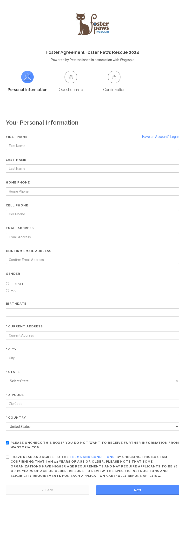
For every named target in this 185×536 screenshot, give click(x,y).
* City (11, 349)
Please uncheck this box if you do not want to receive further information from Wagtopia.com (92, 445)
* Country (16, 417)
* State (13, 372)
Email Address (20, 228)
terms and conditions (92, 457)
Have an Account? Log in (160, 137)
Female (15, 284)
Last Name (16, 160)
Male (13, 291)
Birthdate (16, 303)
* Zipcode (15, 395)
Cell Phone (17, 205)
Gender (13, 273)
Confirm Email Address (28, 251)
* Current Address (24, 326)
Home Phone (18, 182)
